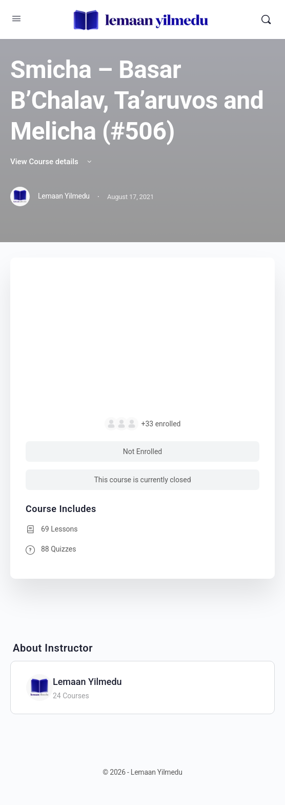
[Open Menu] (16, 18)
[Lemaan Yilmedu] (39, 687)
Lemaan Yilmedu (87, 681)
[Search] (266, 19)
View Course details (51, 161)
